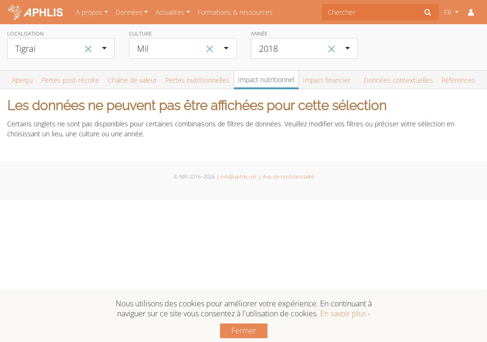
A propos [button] (89, 12)
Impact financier (326, 80)
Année (259, 33)
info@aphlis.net (239, 176)
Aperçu (22, 80)
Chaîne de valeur (132, 80)
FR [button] (448, 12)
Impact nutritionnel (266, 79)
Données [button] (129, 12)
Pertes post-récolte (70, 80)
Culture (140, 33)
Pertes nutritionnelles (197, 80)
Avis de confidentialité (288, 176)
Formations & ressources (235, 12)
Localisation (25, 33)
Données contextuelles (398, 80)
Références (458, 80)
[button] (470, 12)
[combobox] (369, 12)
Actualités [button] (170, 12)
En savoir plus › (345, 313)
